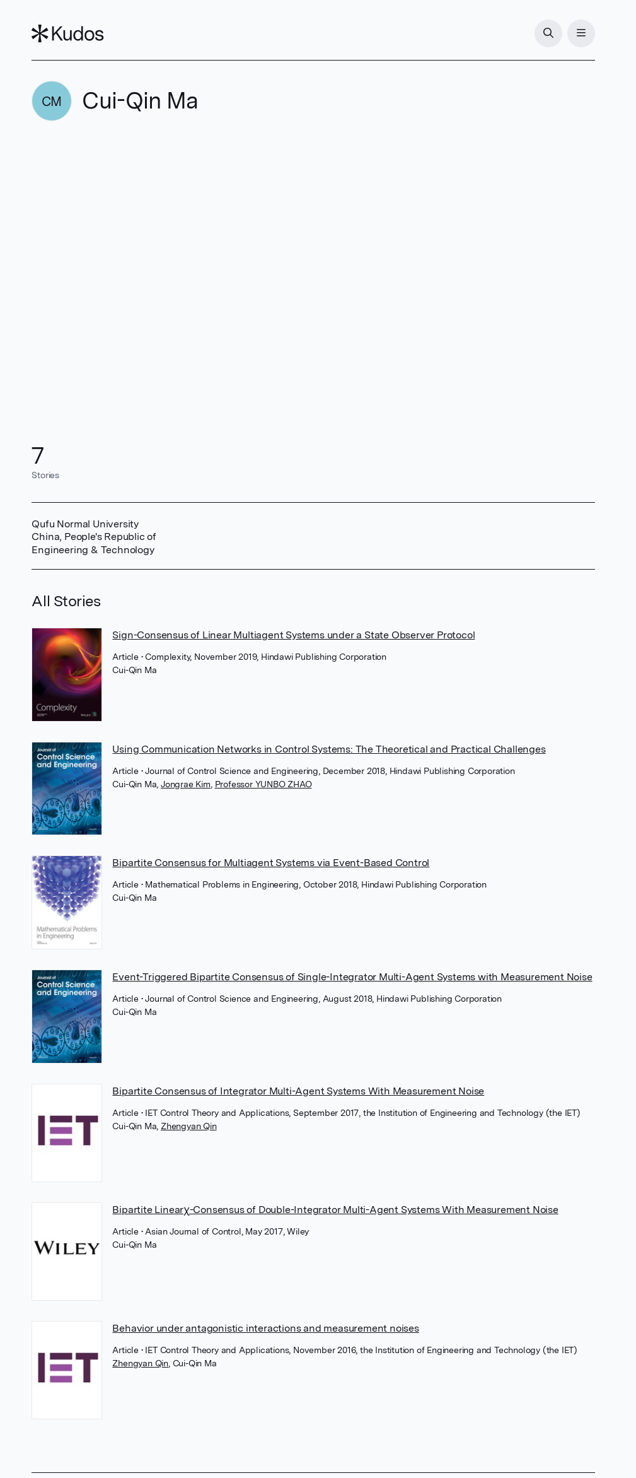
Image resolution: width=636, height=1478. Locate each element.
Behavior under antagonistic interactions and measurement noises (265, 1328)
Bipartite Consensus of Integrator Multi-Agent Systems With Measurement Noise (298, 1091)
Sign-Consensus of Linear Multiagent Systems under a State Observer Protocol (293, 635)
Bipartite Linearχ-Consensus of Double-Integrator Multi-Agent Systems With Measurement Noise (335, 1210)
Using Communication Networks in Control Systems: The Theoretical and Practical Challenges (328, 749)
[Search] (548, 33)
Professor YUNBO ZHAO (263, 784)
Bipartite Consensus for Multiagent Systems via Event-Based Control (270, 863)
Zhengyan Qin (189, 1126)
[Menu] (581, 33)
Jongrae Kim (186, 784)
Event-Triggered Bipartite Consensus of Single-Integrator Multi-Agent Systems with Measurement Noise (352, 977)
